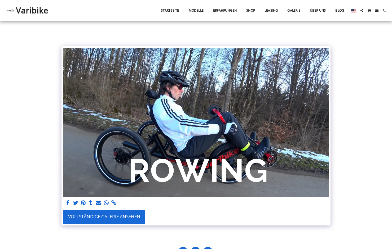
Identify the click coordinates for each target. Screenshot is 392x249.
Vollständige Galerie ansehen (104, 217)
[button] (361, 10)
